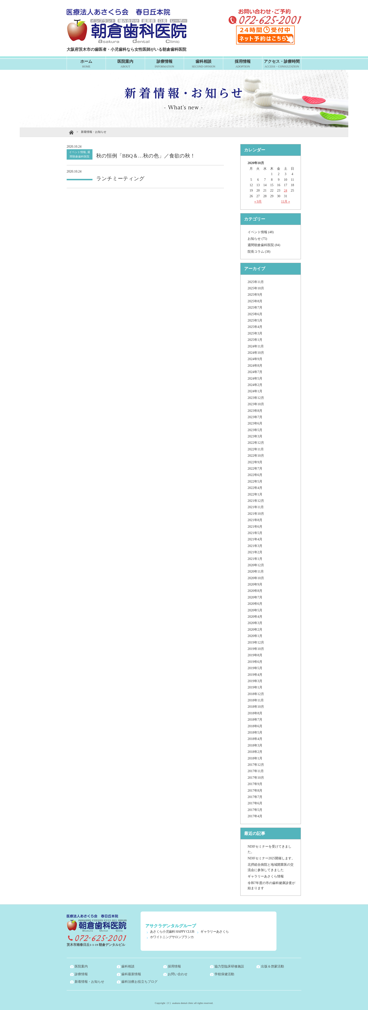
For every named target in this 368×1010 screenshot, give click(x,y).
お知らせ (254, 238)
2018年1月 (255, 758)
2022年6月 (255, 475)
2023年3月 (255, 436)
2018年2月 (255, 752)
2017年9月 (255, 784)
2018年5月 (255, 732)
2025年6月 (255, 314)
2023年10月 (256, 404)
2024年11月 (256, 346)
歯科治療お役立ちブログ (139, 981)
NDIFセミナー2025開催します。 (271, 858)
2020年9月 (255, 584)
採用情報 (242, 64)
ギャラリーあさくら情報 (266, 876)
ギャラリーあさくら (214, 931)
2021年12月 (256, 501)
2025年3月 (255, 333)
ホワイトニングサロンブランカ (172, 937)
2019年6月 (255, 662)
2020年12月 (256, 565)
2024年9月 (255, 359)
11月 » (285, 201)
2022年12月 (256, 442)
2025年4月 (255, 327)
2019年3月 (255, 681)
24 (285, 190)
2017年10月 (256, 777)
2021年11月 (256, 507)
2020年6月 (255, 603)
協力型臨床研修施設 (229, 966)
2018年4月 (255, 739)
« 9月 (258, 201)
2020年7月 (255, 597)
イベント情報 (257, 232)
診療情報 (164, 64)
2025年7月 (255, 307)
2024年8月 (255, 365)
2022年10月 (256, 455)
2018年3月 (255, 745)
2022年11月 (256, 449)
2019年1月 (255, 687)
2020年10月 (256, 578)
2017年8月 (255, 790)
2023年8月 (255, 411)
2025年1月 (255, 340)
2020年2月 (255, 629)
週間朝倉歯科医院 (261, 245)
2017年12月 (256, 764)
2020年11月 (256, 571)
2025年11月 (256, 282)
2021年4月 (255, 539)
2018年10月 (256, 706)
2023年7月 (255, 417)
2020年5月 (255, 610)
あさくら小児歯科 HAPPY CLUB (172, 931)
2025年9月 (255, 294)
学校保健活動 (224, 974)
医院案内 (125, 64)
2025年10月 (256, 288)
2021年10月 (256, 513)
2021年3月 (255, 546)
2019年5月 (255, 668)
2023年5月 (255, 430)
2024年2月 (255, 385)
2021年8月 (255, 520)
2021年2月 (255, 552)
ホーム (86, 64)
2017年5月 (255, 810)
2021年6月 (255, 526)
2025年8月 (255, 301)
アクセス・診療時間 (281, 64)
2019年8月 (255, 655)
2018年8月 (255, 713)
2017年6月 (255, 803)
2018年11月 (256, 700)
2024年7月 (255, 372)
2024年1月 (255, 391)
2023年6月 (255, 423)
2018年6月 (255, 726)
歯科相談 (203, 64)
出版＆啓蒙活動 (272, 966)
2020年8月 (255, 591)
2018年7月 (255, 719)
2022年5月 (255, 481)
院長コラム (256, 251)
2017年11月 (256, 771)
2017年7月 (255, 797)
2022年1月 (255, 494)
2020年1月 (255, 636)
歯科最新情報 (131, 974)
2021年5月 (255, 533)
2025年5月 (255, 320)
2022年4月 (255, 488)
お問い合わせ (178, 974)
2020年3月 (255, 623)
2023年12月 (256, 398)
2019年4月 (255, 674)
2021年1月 (255, 559)
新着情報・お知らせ (89, 981)
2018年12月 (256, 694)
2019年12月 (256, 642)
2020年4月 (255, 616)
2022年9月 (255, 462)
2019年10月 (256, 649)
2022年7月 (255, 468)
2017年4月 (255, 816)
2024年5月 (255, 378)
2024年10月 (256, 352)
